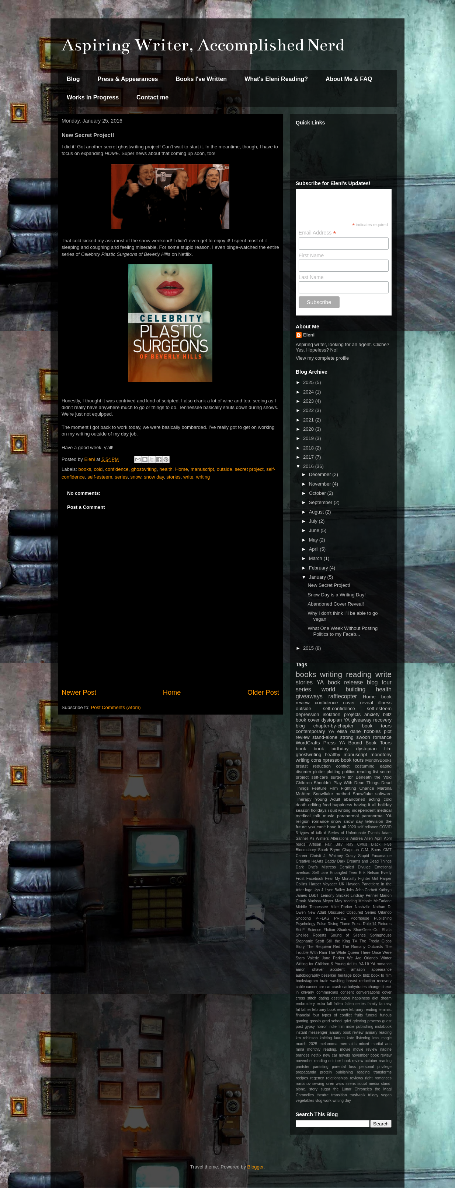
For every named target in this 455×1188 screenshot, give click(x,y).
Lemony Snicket (335, 895)
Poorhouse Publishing (371, 918)
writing (203, 477)
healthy (332, 754)
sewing (318, 1084)
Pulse (321, 924)
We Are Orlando (362, 958)
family (373, 1004)
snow (135, 477)
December (321, 474)
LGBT (314, 895)
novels (344, 1055)
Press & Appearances (128, 79)
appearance (381, 969)
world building (343, 689)
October (318, 493)
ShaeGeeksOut (366, 930)
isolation (331, 714)
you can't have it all (327, 826)
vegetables (305, 1101)
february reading (363, 1010)
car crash (333, 987)
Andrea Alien (361, 838)
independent (363, 810)
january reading (378, 1032)
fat (298, 1010)
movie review (365, 1049)
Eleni (309, 335)
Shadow (344, 930)
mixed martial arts (375, 1044)
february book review (330, 1010)
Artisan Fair (320, 844)
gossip (315, 1021)
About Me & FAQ (349, 79)
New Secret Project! (329, 585)
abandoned (354, 799)
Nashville (362, 907)
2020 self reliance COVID (369, 827)
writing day (342, 1101)
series (121, 477)
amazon (358, 969)
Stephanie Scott (310, 941)
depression (307, 714)
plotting (334, 771)
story (313, 1089)
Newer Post (79, 692)
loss (375, 1038)
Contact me (152, 97)
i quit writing (339, 810)
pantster (303, 1067)
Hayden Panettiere (362, 884)
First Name (311, 255)
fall (329, 1004)
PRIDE (340, 918)
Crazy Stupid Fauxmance (368, 856)
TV (354, 941)
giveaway (361, 720)
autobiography (308, 975)
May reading (346, 901)
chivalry (307, 992)
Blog (73, 79)
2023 (309, 401)
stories (174, 477)
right (368, 1078)
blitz (387, 714)
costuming (364, 766)
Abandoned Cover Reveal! (336, 604)
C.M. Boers (371, 850)
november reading (311, 1061)
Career (302, 856)
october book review (345, 1061)
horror (322, 1027)
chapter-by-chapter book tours (352, 726)
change (374, 987)
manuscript (202, 469)
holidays (319, 810)
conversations (368, 992)
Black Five (381, 844)
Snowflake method (331, 793)
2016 (309, 466)
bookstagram (307, 981)
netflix (316, 1055)
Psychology (305, 924)
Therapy (304, 799)
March (316, 558)
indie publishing (360, 1027)
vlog (318, 1101)
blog (300, 726)
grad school (332, 1021)
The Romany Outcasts (363, 947)
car (321, 987)
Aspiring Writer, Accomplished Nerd (203, 45)
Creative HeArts (309, 861)
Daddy (330, 861)
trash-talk (357, 1095)
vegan (386, 1095)
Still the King (338, 941)
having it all (365, 804)
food (327, 804)
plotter (319, 771)
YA (320, 682)
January (318, 577)
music (328, 815)
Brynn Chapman (344, 850)
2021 (309, 420)
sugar (325, 1089)
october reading (378, 1061)
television (374, 821)
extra (321, 1004)
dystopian (366, 748)
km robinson (307, 1038)
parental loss (344, 1067)
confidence (117, 469)
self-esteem (99, 477)
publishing (344, 1072)
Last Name (311, 277)
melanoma (329, 1044)
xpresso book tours (343, 760)
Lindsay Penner (364, 895)
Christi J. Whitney (326, 856)
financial (303, 1015)
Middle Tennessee (312, 907)
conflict (343, 766)
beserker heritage (337, 975)
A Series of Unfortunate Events (351, 833)
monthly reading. (322, 1049)
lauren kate (344, 1038)
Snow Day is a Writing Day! (336, 594)
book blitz (361, 975)
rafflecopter (343, 696)
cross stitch (306, 998)
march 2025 (306, 1044)
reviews (356, 1078)
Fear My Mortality (341, 879)
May (314, 540)
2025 (309, 382)
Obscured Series (361, 912)
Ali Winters (319, 838)
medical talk (308, 815)
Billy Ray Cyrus (351, 844)
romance (320, 821)
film (388, 748)
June (315, 530)
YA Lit (364, 964)
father (306, 1010)
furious (386, 1015)
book (301, 748)
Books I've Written (201, 79)
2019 (309, 438)
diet (375, 998)
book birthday (331, 748)
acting (374, 799)
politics (348, 771)
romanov (303, 1084)
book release (345, 682)
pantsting (321, 1067)
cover (387, 992)
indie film (336, 1027)
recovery (382, 720)
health (165, 469)
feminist (385, 1010)
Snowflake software (372, 793)
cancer (311, 987)
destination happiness (350, 998)
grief (347, 1021)
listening (363, 1038)
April (314, 549)
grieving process (366, 1021)
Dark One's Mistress (316, 867)
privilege (384, 1067)
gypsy (310, 1027)
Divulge (364, 867)
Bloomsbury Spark (312, 850)
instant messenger (311, 1032)
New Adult (317, 912)
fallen (338, 1004)
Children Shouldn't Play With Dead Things (337, 782)
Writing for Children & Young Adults (326, 964)
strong (347, 737)
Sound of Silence (348, 935)
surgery (338, 777)
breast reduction (313, 766)
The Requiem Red (323, 947)
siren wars (335, 1084)
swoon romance (374, 737)
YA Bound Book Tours (365, 742)
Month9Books (378, 760)
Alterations (339, 838)
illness (385, 702)
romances (383, 1078)
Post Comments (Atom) (116, 707)
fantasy (385, 1004)
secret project (249, 469)
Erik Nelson (369, 873)
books (85, 469)
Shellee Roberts (311, 935)
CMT (387, 850)
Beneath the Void (373, 777)
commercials (327, 992)
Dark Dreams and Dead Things (364, 861)
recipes (302, 1078)
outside (224, 469)
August (317, 512)
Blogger (255, 1167)
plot (388, 731)
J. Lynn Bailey (333, 890)
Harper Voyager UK (326, 884)
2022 (309, 410)
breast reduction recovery (369, 981)
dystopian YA (336, 720)
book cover (308, 720)
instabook (383, 1027)
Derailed (347, 867)
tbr (350, 777)
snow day (154, 477)
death (301, 804)
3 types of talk (309, 833)
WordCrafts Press (316, 742)
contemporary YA (315, 731)
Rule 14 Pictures (377, 924)
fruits (358, 1015)
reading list (367, 771)
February (319, 568)
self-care (320, 777)
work (327, 1101)
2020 (309, 429)
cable (300, 987)
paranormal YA (377, 815)
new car (330, 1055)
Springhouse (381, 935)
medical (384, 810)
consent (347, 992)
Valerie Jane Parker (326, 958)
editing (314, 804)
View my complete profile (322, 358)
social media (368, 1084)
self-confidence (339, 708)
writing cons (308, 760)
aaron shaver (310, 969)
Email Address (317, 232)
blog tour (379, 682)
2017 (309, 457)
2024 (309, 392)
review (303, 737)
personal (366, 1067)
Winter (386, 958)
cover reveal (358, 702)
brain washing (332, 981)
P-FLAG (323, 918)
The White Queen (344, 953)
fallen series (354, 1004)
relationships (337, 1078)
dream (386, 998)
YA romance (381, 964)
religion (303, 821)
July (314, 521)
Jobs (350, 890)
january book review (346, 1032)
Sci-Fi (301, 930)
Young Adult (327, 799)
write (188, 477)
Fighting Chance (357, 788)
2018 (309, 448)
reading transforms (374, 1072)
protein (326, 1072)
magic (386, 1038)
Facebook (314, 879)
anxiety (371, 714)
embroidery (305, 1004)
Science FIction (321, 930)
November (321, 484)
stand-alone (324, 737)
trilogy (373, 1095)
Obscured (336, 912)
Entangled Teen (343, 873)
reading (358, 674)
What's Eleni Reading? (276, 79)
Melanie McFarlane (375, 901)
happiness (342, 804)
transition (339, 1095)
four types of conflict (332, 1015)
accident (337, 969)
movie (345, 1049)
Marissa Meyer (320, 901)
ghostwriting (144, 469)
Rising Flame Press (345, 924)
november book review (372, 1055)
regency (317, 1078)
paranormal (348, 815)
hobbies (372, 731)
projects (352, 714)
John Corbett (366, 890)
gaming (302, 1021)
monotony (381, 754)
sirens (350, 1084)
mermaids (348, 1044)
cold (98, 469)
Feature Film (325, 788)
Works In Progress (93, 97)
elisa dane (349, 731)
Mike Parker (341, 907)
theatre (323, 1095)
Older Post (263, 692)
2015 (309, 648)
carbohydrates (354, 987)
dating (324, 998)
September (321, 502)
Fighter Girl (368, 879)
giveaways (309, 696)
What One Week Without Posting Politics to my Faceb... (343, 631)
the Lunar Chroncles (352, 1089)
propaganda (306, 1072)
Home (181, 469)
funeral (372, 1015)
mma (300, 1049)
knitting (326, 1038)
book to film (381, 975)
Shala (387, 930)
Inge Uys (312, 890)
